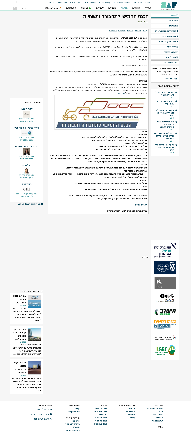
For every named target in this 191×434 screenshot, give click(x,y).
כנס (144, 31)
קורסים (77, 408)
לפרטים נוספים (141, 205)
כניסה (13, 2)
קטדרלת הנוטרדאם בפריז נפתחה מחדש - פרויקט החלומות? (164, 135)
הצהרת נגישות (157, 421)
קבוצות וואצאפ (171, 62)
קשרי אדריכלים (104, 2)
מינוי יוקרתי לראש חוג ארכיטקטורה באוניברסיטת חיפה (165, 124)
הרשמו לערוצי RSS (43, 419)
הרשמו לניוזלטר (44, 409)
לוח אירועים (62, 2)
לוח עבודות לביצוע (123, 2)
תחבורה (138, 31)
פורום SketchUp (100, 424)
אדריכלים (113, 31)
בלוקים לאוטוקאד (72, 424)
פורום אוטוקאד (101, 421)
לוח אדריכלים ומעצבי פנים (166, 31)
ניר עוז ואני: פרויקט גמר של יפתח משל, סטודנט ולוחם (164, 147)
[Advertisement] (98, 234)
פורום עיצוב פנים (100, 412)
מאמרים (148, 2)
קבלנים (132, 418)
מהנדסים (121, 31)
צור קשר (159, 418)
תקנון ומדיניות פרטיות (154, 408)
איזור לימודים (172, 57)
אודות (161, 412)
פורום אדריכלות (101, 408)
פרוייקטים (138, 2)
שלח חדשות (171, 78)
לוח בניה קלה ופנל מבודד (166, 41)
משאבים (76, 427)
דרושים (52, 2)
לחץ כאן (121, 93)
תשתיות (130, 31)
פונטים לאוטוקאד (73, 430)
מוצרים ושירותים (89, 2)
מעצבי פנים (130, 412)
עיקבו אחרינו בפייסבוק (41, 414)
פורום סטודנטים (101, 418)
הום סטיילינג (102, 415)
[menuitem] (146, 2)
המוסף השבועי (171, 52)
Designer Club (73, 412)
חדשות (174, 15)
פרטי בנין (76, 421)
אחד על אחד (75, 2)
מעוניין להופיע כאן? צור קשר (30, 204)
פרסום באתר (158, 415)
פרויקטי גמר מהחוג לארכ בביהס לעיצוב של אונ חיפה (164, 112)
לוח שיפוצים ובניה (170, 36)
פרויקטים (173, 25)
